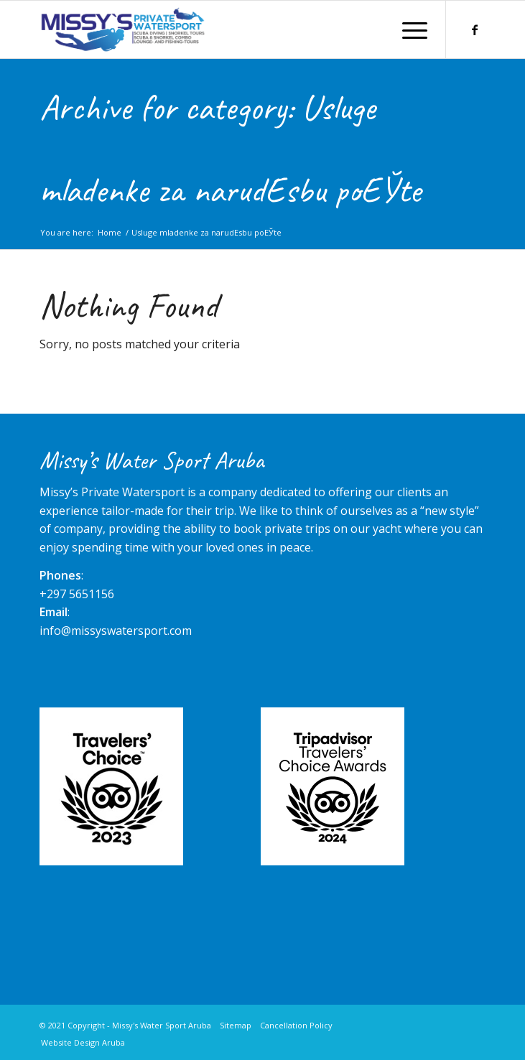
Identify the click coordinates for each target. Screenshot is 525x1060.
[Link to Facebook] (474, 29)
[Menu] (407, 29)
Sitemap (235, 1025)
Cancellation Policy (296, 1025)
